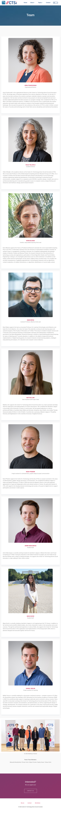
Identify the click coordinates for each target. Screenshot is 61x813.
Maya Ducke (30, 616)
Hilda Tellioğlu (30, 165)
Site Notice (37, 803)
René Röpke (30, 320)
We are (22, 803)
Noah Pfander (30, 471)
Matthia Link (30, 397)
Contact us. (30, 790)
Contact (48, 2)
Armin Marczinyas (30, 545)
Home (25, 2)
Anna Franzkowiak (31, 85)
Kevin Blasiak (30, 240)
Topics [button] (40, 2)
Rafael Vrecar (30, 688)
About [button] (32, 2)
